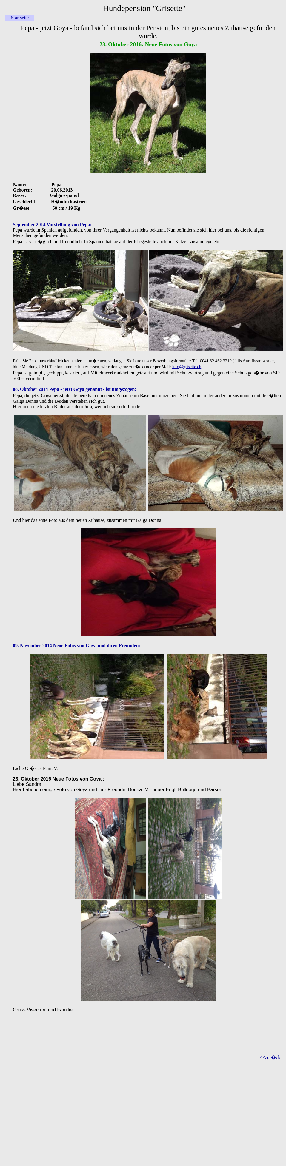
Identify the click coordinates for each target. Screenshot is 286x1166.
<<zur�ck (270, 1057)
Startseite (20, 17)
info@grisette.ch (186, 366)
